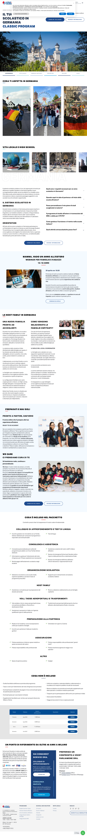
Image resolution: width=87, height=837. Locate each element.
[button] (74, 3)
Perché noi (50, 73)
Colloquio (55, 19)
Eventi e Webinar (40, 810)
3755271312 (66, 775)
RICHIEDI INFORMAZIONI (53, 503)
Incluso (64, 73)
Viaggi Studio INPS (24, 818)
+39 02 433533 (66, 773)
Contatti (38, 819)
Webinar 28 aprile (55, 301)
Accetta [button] (70, 13)
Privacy (55, 810)
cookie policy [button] (54, 6)
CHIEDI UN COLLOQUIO (33, 503)
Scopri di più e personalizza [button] (21, 13)
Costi (78, 73)
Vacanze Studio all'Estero (25, 810)
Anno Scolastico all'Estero (25, 812)
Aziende (38, 812)
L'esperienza (9, 73)
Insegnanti (38, 815)
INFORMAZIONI (53, 242)
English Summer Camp (25, 808)
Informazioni (75, 19)
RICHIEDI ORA (41, 774)
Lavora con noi (39, 817)
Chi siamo (38, 808)
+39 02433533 (6, 826)
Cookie (54, 808)
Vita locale (22, 73)
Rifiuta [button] (62, 13)
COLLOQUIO (33, 242)
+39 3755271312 (8, 828)
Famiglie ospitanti (36, 73)
